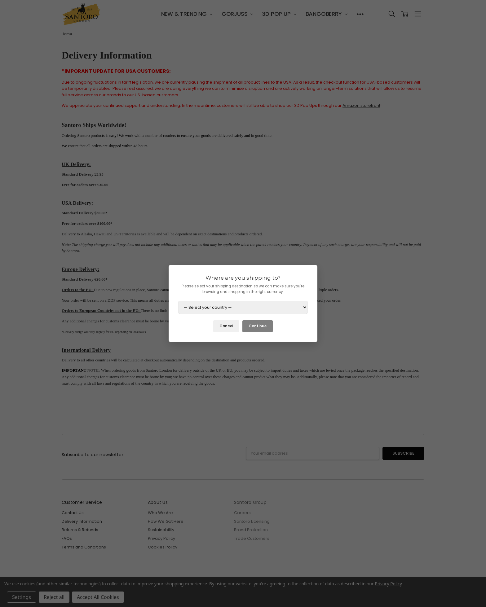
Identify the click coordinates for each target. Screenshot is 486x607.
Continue (258, 326)
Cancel (226, 326)
